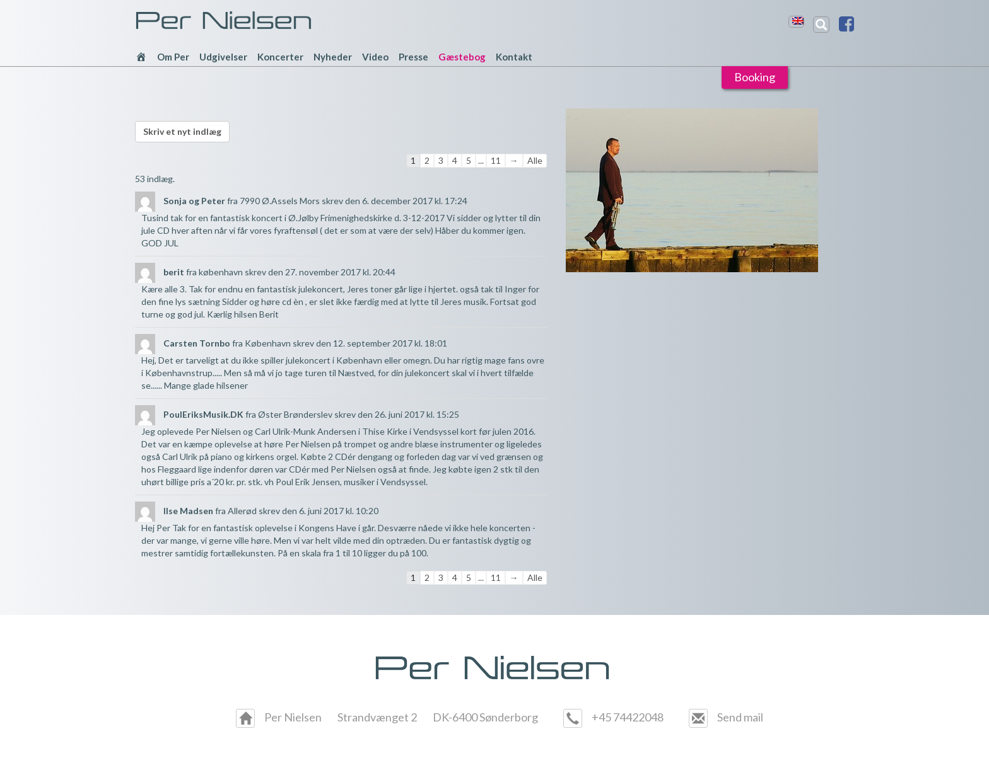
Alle (534, 160)
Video (375, 56)
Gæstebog (462, 56)
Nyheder (332, 56)
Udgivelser (223, 56)
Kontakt (514, 56)
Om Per (173, 56)
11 (496, 160)
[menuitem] (798, 21)
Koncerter (280, 56)
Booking (754, 77)
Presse (413, 56)
